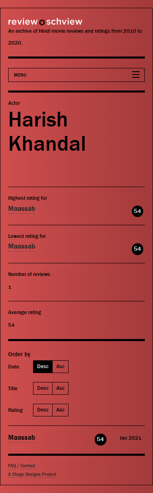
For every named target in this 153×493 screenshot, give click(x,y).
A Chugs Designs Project (32, 474)
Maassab (21, 208)
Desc (43, 366)
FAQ (12, 466)
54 (137, 211)
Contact (27, 466)
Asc (60, 366)
